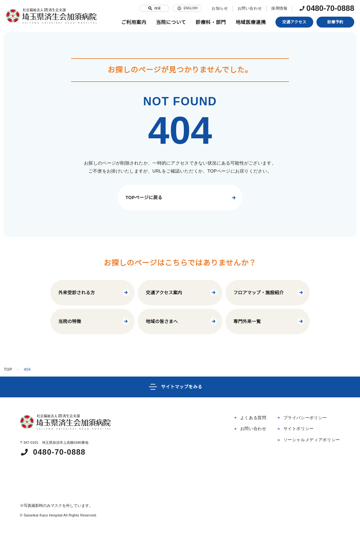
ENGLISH (184, 8)
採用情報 (276, 8)
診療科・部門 (211, 22)
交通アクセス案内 (181, 292)
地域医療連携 (251, 22)
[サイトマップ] (180, 387)
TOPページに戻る (182, 198)
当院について (171, 22)
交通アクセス (294, 22)
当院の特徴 (94, 321)
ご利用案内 (133, 22)
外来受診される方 (94, 292)
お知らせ (217, 8)
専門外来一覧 (269, 321)
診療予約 (335, 22)
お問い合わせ (246, 8)
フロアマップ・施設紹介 (269, 292)
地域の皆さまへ (181, 321)
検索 (151, 8)
